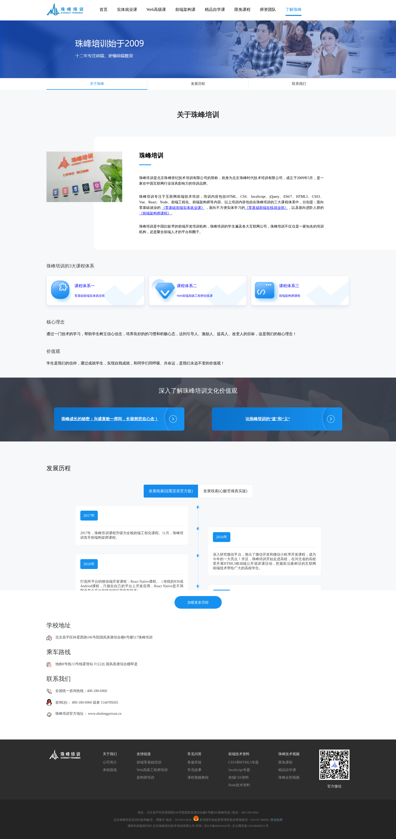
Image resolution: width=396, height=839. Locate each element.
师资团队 (268, 9)
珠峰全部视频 (289, 777)
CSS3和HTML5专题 (243, 762)
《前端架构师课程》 (155, 213)
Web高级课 (156, 9)
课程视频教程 (198, 777)
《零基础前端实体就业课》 (183, 208)
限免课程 (242, 9)
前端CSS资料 (238, 777)
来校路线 (110, 770)
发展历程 (198, 84)
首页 (104, 9)
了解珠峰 (293, 9)
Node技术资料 (239, 785)
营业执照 (276, 820)
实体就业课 (127, 9)
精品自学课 (215, 9)
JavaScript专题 (239, 770)
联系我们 (299, 84)
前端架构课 (185, 9)
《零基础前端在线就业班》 (266, 208)
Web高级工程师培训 (152, 770)
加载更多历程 (198, 602)
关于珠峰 (97, 84)
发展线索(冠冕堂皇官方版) (171, 491)
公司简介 (110, 762)
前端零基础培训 (149, 762)
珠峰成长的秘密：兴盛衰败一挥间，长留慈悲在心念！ (109, 419)
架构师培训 (145, 777)
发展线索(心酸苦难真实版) (225, 491)
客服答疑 (194, 762)
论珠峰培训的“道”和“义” (267, 419)
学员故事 (194, 770)
